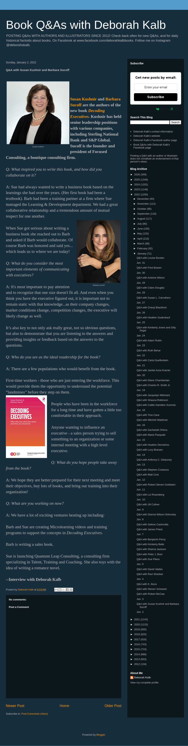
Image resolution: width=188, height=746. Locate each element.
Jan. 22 (140, 355)
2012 (137, 664)
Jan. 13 (140, 464)
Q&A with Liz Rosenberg (150, 494)
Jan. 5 (139, 564)
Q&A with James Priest (149, 529)
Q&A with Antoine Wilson (150, 277)
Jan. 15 (140, 439)
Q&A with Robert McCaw (150, 593)
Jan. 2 (139, 611)
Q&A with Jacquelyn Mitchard (153, 395)
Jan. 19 (140, 390)
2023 (137, 189)
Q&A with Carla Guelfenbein (152, 360)
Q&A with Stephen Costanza (152, 469)
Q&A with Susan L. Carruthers (153, 297)
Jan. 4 (139, 578)
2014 (137, 654)
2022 (137, 194)
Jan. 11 (140, 489)
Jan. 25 (140, 322)
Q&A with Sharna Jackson (151, 549)
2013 (137, 659)
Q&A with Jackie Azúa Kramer (153, 370)
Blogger (100, 734)
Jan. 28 (140, 292)
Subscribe (155, 97)
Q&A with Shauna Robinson (152, 400)
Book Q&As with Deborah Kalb (86, 24)
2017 (137, 639)
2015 (137, 649)
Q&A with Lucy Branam (149, 449)
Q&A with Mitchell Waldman (152, 419)
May (140, 233)
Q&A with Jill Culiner (147, 504)
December (143, 198)
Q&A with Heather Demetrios (152, 444)
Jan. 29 (140, 282)
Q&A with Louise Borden (150, 257)
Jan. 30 (140, 272)
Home (64, 706)
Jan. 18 (140, 410)
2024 (137, 184)
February (142, 248)
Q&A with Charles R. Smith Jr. (153, 385)
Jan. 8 (139, 519)
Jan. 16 (140, 425)
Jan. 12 (140, 479)
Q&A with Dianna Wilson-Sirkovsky (156, 514)
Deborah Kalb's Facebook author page (155, 140)
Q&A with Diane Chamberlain (152, 380)
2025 (137, 179)
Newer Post (15, 706)
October (142, 208)
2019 (137, 629)
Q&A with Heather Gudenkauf (153, 317)
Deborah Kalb (142, 677)
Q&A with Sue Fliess (148, 559)
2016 (137, 644)
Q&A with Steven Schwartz (151, 589)
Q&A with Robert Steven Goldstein (155, 484)
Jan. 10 (140, 499)
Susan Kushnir (83, 99)
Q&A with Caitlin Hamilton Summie (155, 405)
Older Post (113, 706)
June (140, 228)
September (143, 213)
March (141, 243)
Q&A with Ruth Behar (148, 350)
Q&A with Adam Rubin (149, 340)
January (142, 253)
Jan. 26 (140, 312)
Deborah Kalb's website (146, 135)
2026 (137, 174)
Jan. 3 (139, 599)
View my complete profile (144, 682)
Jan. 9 (139, 509)
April (140, 238)
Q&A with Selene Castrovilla (152, 524)
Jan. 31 (140, 262)
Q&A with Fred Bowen (148, 267)
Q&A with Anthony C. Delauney (154, 459)
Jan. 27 (140, 302)
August (141, 218)
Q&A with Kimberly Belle (150, 544)
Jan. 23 (140, 345)
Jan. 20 (140, 375)
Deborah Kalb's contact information (153, 131)
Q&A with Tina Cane (147, 415)
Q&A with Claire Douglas (150, 287)
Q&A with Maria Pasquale (150, 434)
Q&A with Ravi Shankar (149, 574)
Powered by (155, 108)
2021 (137, 619)
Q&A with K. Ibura (146, 584)
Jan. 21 (140, 365)
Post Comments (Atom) (35, 713)
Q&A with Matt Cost (147, 474)
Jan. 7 (139, 534)
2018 (137, 634)
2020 (137, 624)
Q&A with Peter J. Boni (149, 554)
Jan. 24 (140, 335)
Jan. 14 (140, 454)
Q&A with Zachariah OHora (151, 429)
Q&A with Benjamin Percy (150, 539)
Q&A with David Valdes (149, 569)
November (143, 203)
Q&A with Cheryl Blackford (151, 307)
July (140, 223)
